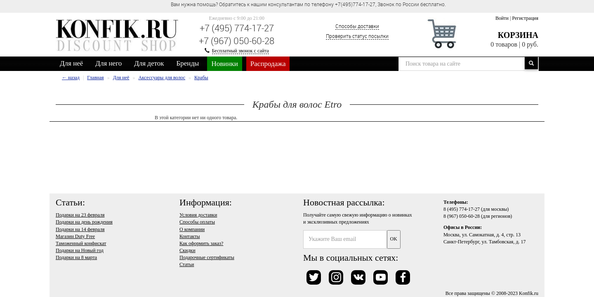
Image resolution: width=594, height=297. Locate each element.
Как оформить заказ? (201, 243)
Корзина (518, 35)
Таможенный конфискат (81, 243)
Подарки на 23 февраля (80, 215)
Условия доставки (198, 215)
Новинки (224, 64)
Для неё (71, 63)
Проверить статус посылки (357, 36)
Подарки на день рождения (84, 222)
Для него (108, 63)
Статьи (186, 264)
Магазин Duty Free (75, 236)
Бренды (188, 63)
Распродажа (268, 64)
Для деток (149, 63)
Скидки (187, 250)
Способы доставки (357, 26)
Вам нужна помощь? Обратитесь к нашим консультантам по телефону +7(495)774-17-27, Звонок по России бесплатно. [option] (308, 4)
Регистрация (525, 18)
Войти (502, 18)
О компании (192, 229)
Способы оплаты (197, 222)
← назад (71, 77)
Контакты (189, 236)
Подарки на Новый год (80, 250)
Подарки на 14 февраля (80, 229)
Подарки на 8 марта (76, 257)
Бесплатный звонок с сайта (240, 51)
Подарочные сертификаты (206, 257)
